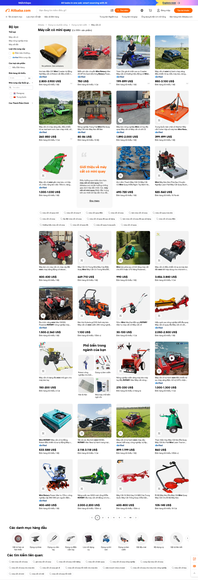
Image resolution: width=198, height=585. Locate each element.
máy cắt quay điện (94, 213)
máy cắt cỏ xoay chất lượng (68, 562)
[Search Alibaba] (73, 10)
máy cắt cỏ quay (128, 225)
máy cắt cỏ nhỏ (36, 574)
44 (130, 518)
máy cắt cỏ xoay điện (165, 219)
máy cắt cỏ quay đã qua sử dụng (101, 219)
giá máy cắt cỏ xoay (42, 562)
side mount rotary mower (114, 568)
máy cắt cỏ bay (179, 568)
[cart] (151, 11)
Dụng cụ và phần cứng (57, 25)
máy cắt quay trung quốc (105, 225)
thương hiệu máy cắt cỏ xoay (52, 225)
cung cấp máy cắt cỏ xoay (151, 562)
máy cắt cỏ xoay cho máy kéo (21, 568)
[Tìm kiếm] (122, 10)
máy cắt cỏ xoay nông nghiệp (122, 562)
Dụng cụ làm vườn (79, 25)
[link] (194, 558)
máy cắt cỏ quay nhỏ (49, 213)
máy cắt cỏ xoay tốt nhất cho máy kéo (81, 568)
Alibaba (41, 25)
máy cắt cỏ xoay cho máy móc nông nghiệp (148, 568)
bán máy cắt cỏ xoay (138, 213)
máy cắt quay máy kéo (163, 213)
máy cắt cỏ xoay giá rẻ (50, 568)
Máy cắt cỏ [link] (96, 25)
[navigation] (21, 271)
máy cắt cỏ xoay (116, 213)
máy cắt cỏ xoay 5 (72, 213)
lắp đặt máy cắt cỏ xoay (71, 219)
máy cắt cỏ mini (16, 574)
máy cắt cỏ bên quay (95, 562)
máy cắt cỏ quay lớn (79, 225)
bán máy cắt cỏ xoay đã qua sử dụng (135, 219)
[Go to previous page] (91, 517)
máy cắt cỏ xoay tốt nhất (60, 574)
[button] (112, 10)
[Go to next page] (135, 517)
